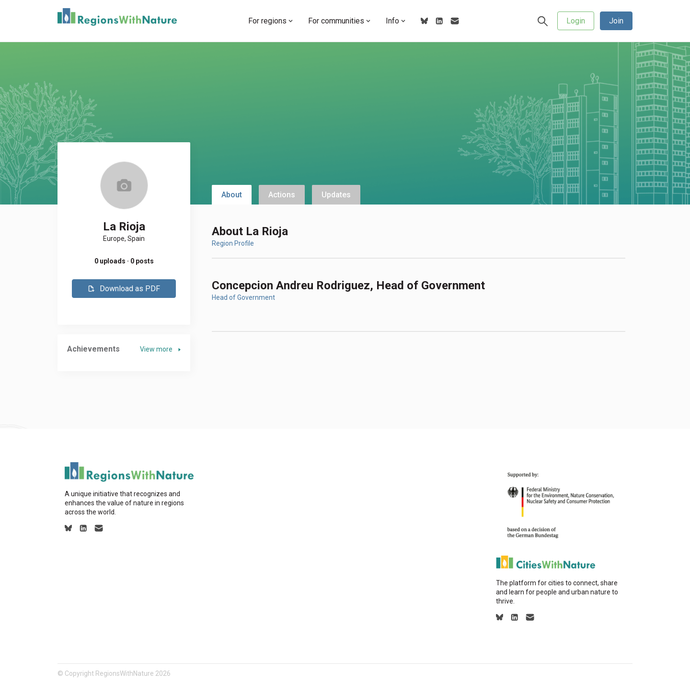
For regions (270, 20)
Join (616, 20)
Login (575, 20)
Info (395, 20)
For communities (339, 20)
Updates (336, 194)
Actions (281, 194)
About (231, 194)
